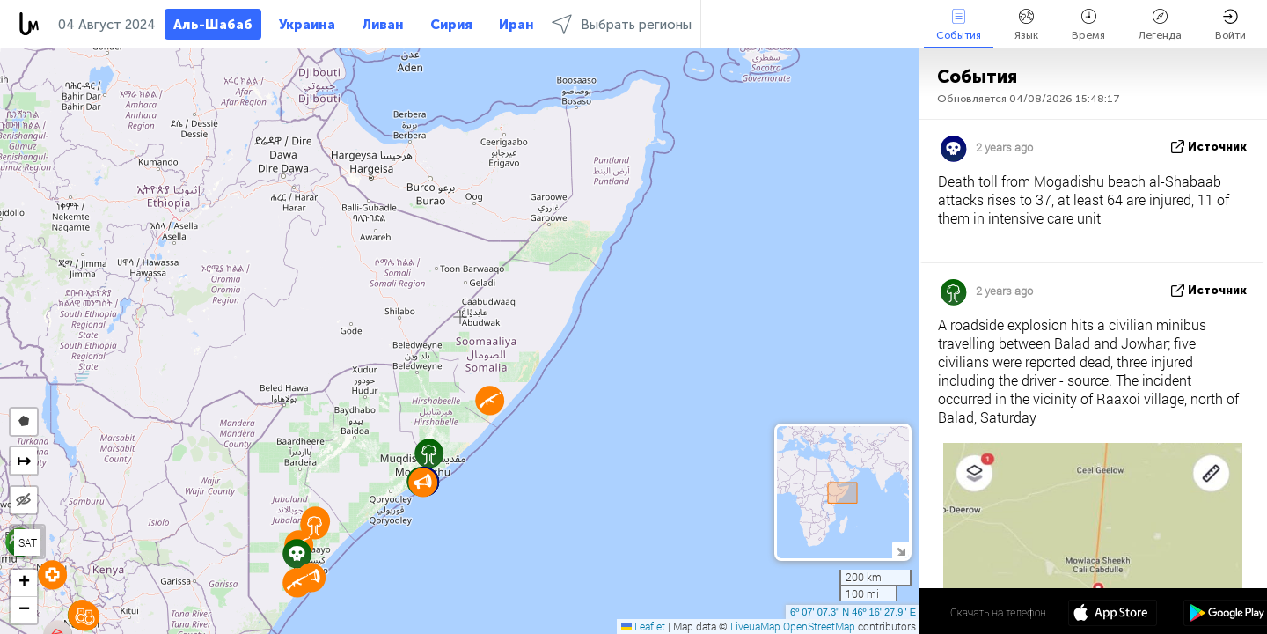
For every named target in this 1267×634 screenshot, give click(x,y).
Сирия (451, 25)
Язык (1026, 25)
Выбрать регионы (622, 24)
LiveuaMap (755, 626)
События (958, 25)
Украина (307, 25)
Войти (1230, 25)
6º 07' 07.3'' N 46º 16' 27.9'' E (853, 612)
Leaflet (643, 626)
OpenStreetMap (819, 626)
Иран (516, 25)
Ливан (383, 25)
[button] (297, 582)
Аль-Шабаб (213, 25)
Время (1088, 25)
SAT (27, 542)
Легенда (1160, 25)
